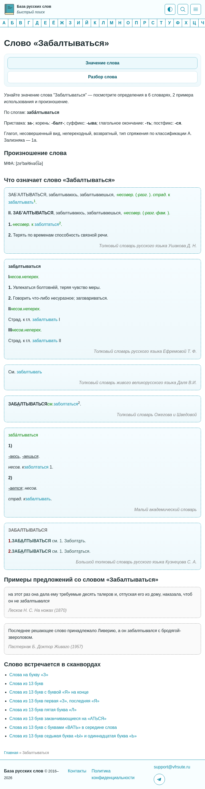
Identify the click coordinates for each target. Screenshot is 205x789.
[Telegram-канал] (159, 779)
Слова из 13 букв (26, 683)
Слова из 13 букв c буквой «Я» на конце (49, 692)
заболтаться (46, 224)
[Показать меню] (195, 9)
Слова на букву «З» (28, 674)
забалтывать (21, 202)
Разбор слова (102, 77)
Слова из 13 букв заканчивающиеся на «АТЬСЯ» (58, 718)
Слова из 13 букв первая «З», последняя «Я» (54, 701)
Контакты (77, 771)
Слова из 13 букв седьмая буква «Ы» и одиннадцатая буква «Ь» (73, 736)
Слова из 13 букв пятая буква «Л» (43, 709)
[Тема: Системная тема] (170, 9)
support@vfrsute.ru (172, 767)
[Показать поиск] (183, 9)
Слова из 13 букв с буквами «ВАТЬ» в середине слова (63, 727)
